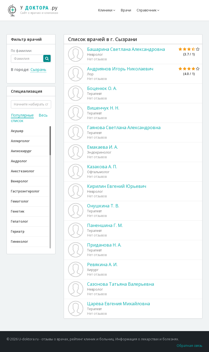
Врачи (126, 10)
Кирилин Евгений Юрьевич (116, 186)
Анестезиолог (22, 171)
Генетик (17, 211)
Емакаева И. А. (102, 147)
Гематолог (20, 201)
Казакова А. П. (102, 167)
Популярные (22, 115)
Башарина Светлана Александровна (126, 49)
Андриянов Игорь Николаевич (120, 69)
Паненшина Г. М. (105, 225)
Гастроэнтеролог (25, 191)
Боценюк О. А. (102, 88)
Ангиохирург (21, 151)
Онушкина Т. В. (103, 206)
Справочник (148, 10)
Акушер (17, 131)
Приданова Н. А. (104, 245)
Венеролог (19, 181)
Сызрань (38, 69)
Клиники (106, 10)
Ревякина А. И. (102, 264)
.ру (36, 9)
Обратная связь (189, 345)
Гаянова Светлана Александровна (124, 127)
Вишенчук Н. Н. (103, 108)
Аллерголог (20, 141)
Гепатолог (19, 221)
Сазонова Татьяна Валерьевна (120, 284)
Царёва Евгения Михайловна (118, 304)
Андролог (19, 161)
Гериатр (17, 231)
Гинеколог (19, 241)
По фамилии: (21, 50)
